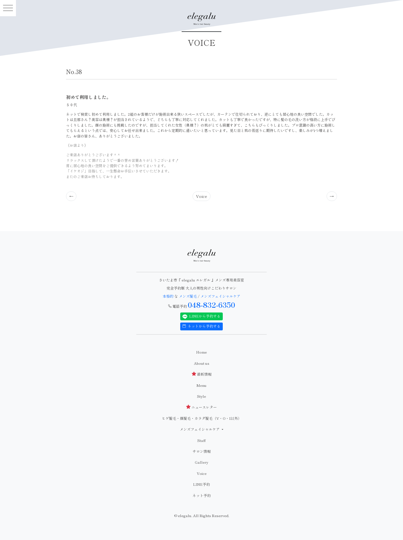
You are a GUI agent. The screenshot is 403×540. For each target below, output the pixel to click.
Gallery (201, 462)
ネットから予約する (201, 326)
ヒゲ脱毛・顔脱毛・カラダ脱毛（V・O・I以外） (202, 418)
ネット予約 (202, 495)
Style (201, 396)
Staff (201, 440)
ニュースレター (201, 407)
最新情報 (202, 374)
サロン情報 (202, 451)
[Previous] (71, 196)
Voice (201, 196)
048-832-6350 (211, 305)
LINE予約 (201, 484)
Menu (201, 385)
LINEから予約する (201, 316)
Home (201, 352)
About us (201, 363)
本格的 (168, 296)
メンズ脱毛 (188, 296)
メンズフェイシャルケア (220, 296)
